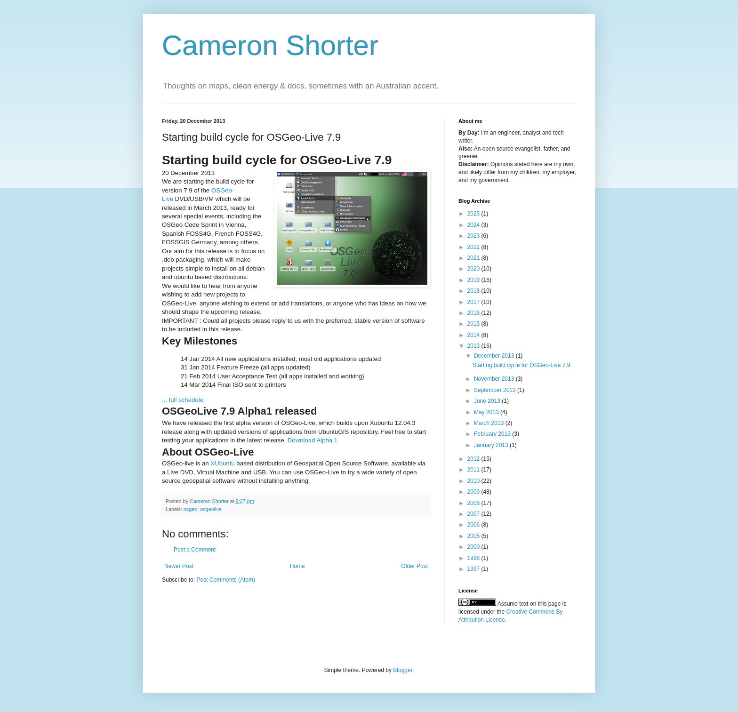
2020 (474, 268)
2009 (474, 491)
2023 (474, 235)
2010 (474, 481)
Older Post (414, 566)
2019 (474, 280)
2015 (474, 323)
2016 (474, 313)
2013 (474, 346)
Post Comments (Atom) (225, 579)
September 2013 (495, 390)
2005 (474, 536)
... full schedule (182, 399)
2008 (474, 503)
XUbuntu (222, 463)
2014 (474, 335)
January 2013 (492, 445)
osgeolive (211, 509)
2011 (474, 469)
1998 (474, 558)
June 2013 (488, 401)
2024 (474, 225)
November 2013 (495, 379)
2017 (474, 302)
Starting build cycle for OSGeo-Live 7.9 (521, 365)
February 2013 (493, 434)
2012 (474, 459)
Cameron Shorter (270, 45)
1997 (474, 569)
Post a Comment (195, 549)
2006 (474, 524)
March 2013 (489, 423)
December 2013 (495, 355)
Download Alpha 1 (312, 440)
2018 (474, 291)
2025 (474, 213)
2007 (474, 514)
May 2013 (487, 412)
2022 (474, 247)
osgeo (190, 509)
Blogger (402, 670)
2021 (474, 258)
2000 (474, 547)
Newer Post (178, 566)
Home (297, 566)
